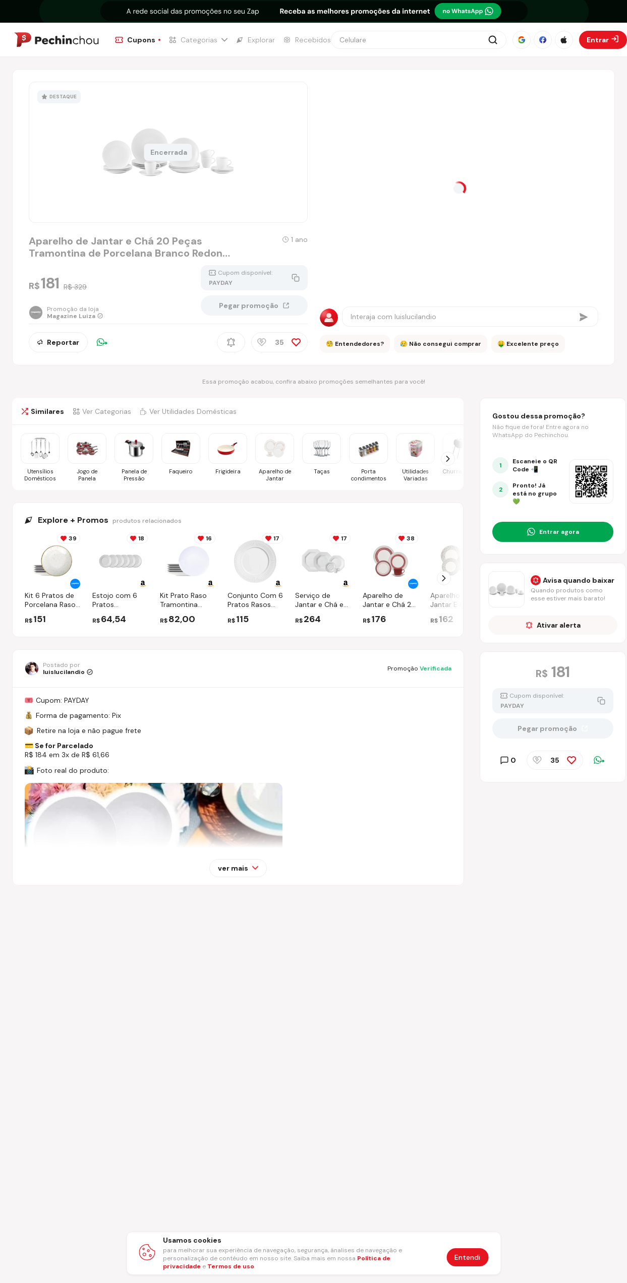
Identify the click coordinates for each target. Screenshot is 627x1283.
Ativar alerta (553, 625)
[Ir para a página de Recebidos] (307, 39)
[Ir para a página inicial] (56, 40)
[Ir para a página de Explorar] (255, 39)
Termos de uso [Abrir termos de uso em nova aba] (230, 1266)
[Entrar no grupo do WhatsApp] (552, 532)
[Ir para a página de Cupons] (137, 39)
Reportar (58, 342)
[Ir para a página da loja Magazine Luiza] (66, 313)
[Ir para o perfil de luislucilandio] (59, 668)
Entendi (467, 1257)
